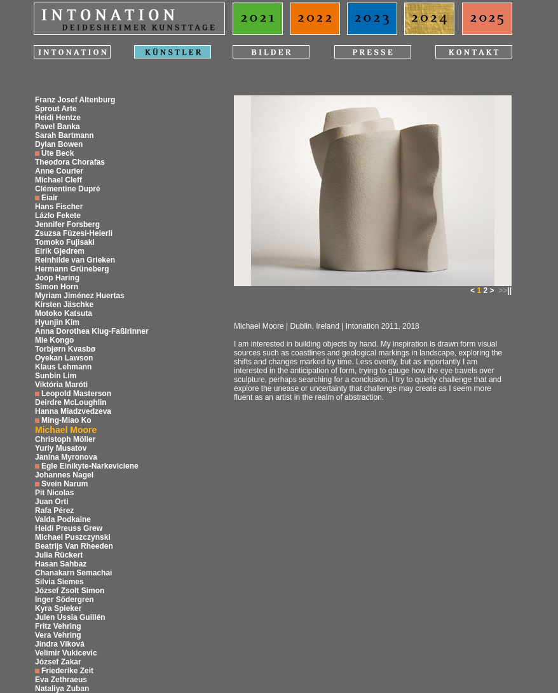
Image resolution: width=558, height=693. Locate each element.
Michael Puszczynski (73, 537)
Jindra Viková (60, 644)
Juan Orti (52, 501)
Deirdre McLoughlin (71, 402)
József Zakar (58, 661)
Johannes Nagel (64, 474)
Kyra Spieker (58, 608)
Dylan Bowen (59, 144)
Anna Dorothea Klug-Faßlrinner (92, 331)
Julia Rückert (59, 555)
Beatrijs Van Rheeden (74, 546)
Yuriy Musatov (60, 448)
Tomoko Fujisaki (65, 242)
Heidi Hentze (58, 117)
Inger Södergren (64, 599)
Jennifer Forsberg (67, 224)
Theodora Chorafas (70, 162)
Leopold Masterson (76, 393)
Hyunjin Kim (57, 322)
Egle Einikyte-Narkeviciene (90, 466)
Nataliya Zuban (62, 688)
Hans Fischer (59, 206)
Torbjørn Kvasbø (65, 349)
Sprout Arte (56, 108)
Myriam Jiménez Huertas (80, 295)
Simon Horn (56, 286)
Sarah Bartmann (64, 135)
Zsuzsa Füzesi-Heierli (73, 233)
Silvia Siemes (59, 581)
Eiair (49, 197)
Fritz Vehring (58, 626)
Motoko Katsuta (63, 313)
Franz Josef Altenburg (75, 99)
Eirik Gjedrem (60, 251)
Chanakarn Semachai (73, 572)
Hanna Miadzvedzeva (73, 411)
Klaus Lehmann (63, 366)
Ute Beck (57, 153)
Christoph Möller (65, 439)
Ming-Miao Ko (66, 420)
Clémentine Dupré (67, 188)
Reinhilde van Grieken (75, 260)
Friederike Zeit (67, 670)
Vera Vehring (58, 635)
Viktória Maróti (61, 384)
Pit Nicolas (54, 492)
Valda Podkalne (63, 519)
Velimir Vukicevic (66, 652)
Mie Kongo (54, 340)
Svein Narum (64, 483)
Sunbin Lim (55, 375)
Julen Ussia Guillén (70, 617)
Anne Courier (59, 171)
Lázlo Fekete (58, 215)
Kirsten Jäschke (64, 304)
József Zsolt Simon (69, 590)
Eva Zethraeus (61, 679)
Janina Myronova (66, 457)
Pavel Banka (57, 126)
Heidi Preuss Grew (68, 528)
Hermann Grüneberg (72, 268)
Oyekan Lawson (64, 357)
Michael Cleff (58, 179)
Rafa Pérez (54, 510)
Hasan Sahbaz (60, 563)
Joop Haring (57, 277)
